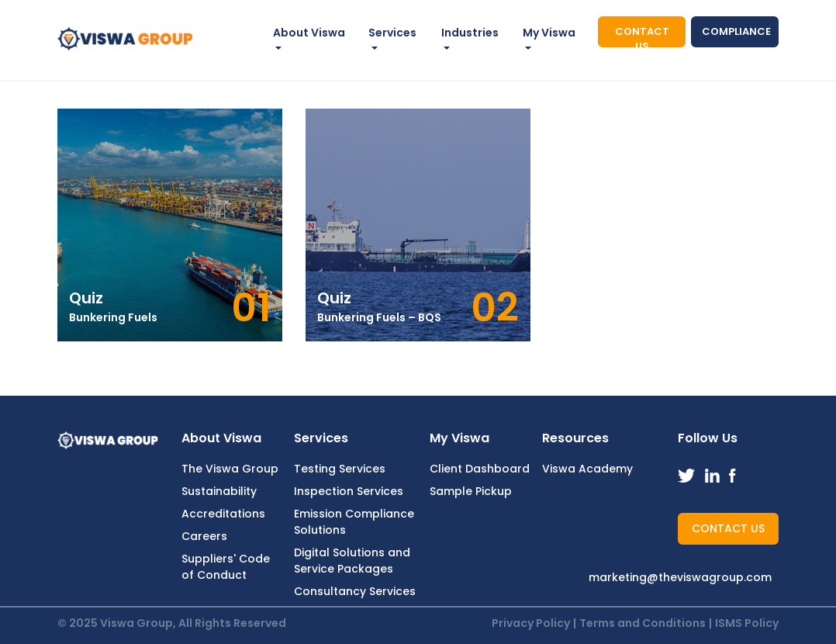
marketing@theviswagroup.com (680, 577)
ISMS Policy (747, 623)
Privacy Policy (531, 623)
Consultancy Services (355, 591)
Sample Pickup (471, 491)
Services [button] (392, 32)
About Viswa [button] (309, 32)
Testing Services (339, 468)
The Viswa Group (229, 468)
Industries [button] (470, 32)
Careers (204, 536)
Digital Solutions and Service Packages (352, 560)
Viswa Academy (587, 468)
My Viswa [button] (549, 32)
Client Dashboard (480, 468)
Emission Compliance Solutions (354, 522)
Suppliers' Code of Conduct (225, 567)
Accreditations (223, 513)
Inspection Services (348, 491)
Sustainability (219, 491)
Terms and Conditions (642, 623)
